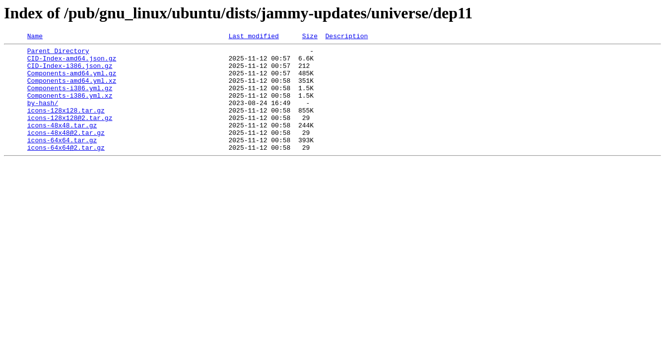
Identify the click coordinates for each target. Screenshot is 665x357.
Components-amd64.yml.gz (71, 80)
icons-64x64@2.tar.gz (66, 169)
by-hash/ (42, 116)
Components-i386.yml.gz (70, 98)
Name (35, 37)
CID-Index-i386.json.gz (70, 71)
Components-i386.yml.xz (70, 107)
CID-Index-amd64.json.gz (71, 62)
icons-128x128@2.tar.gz (70, 133)
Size (310, 37)
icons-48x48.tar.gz (62, 142)
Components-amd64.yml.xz (71, 89)
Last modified (253, 37)
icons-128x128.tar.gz (66, 124)
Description (346, 37)
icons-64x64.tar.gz (62, 160)
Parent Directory (58, 53)
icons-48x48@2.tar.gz (66, 151)
